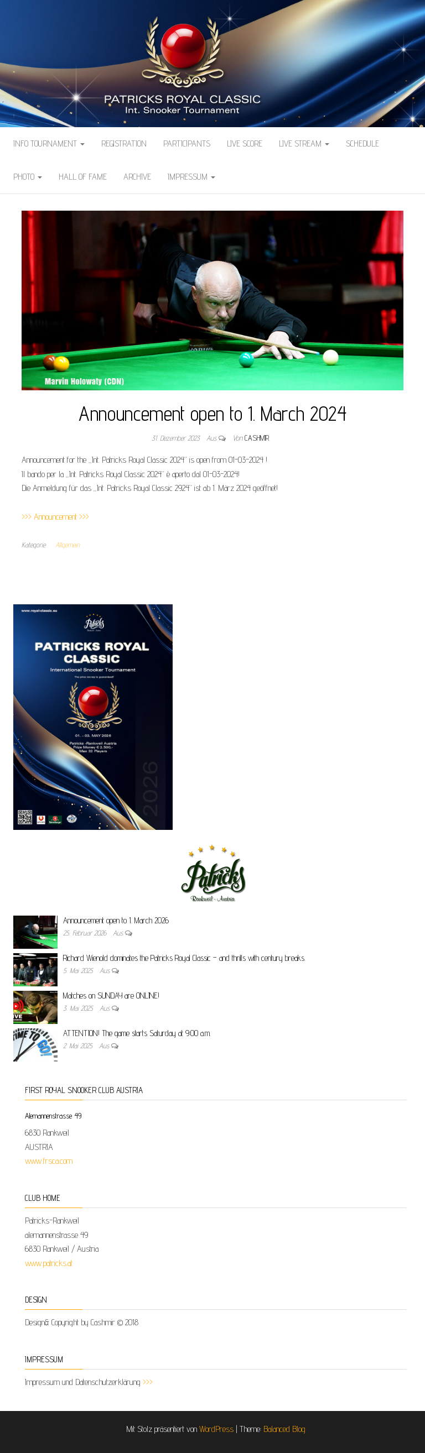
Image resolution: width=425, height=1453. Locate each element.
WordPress (216, 1429)
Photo (27, 176)
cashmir (257, 437)
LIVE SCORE (244, 143)
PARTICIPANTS (186, 143)
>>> (148, 1382)
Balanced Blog (284, 1429)
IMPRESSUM (191, 176)
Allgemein (67, 544)
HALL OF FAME (83, 176)
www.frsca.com (48, 1161)
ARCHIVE (137, 176)
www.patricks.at (48, 1263)
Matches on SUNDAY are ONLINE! (111, 995)
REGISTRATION (124, 143)
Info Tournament (49, 143)
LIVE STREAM (304, 143)
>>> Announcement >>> (55, 516)
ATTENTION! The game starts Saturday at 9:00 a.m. (137, 1033)
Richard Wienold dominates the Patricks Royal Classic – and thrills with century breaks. (184, 958)
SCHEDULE (362, 143)
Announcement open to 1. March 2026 (116, 920)
